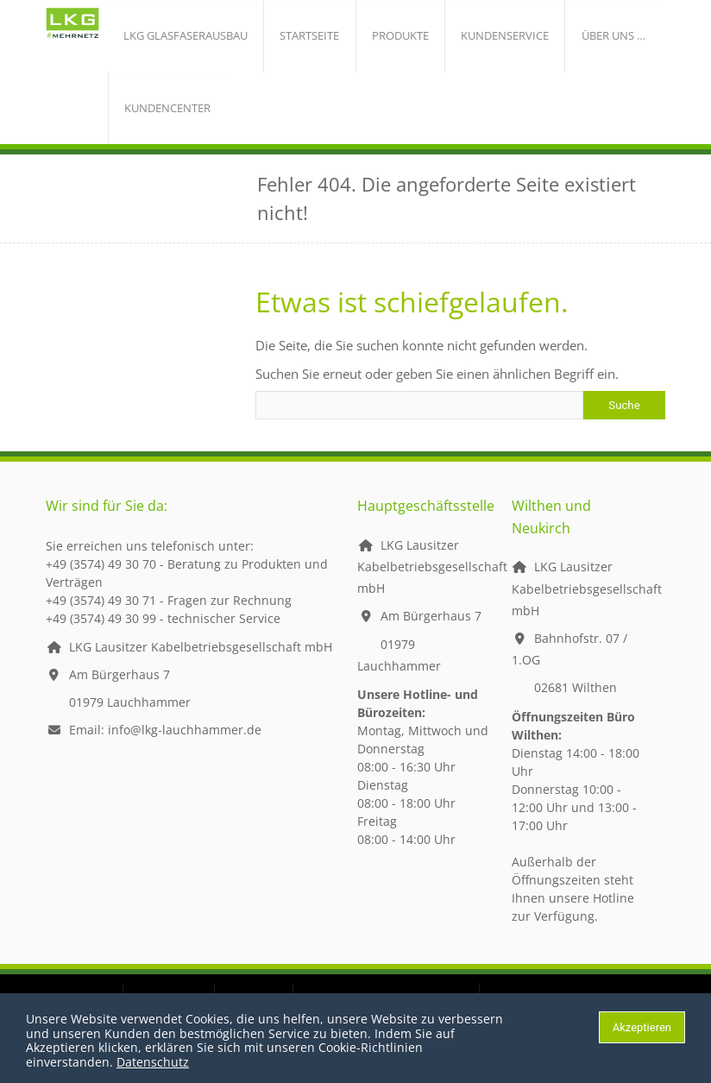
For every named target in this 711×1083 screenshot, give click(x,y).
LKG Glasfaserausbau (177, 39)
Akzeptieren (642, 1027)
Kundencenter (159, 117)
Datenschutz (152, 1062)
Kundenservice (452, 39)
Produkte (363, 39)
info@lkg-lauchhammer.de (184, 742)
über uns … (544, 39)
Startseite (287, 39)
